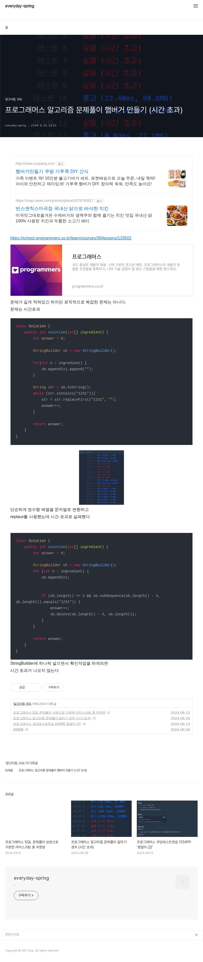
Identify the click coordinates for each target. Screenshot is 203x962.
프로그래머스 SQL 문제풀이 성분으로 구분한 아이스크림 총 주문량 (59, 712)
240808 (18, 729)
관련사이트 (12, 934)
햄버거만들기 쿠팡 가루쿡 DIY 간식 (52, 171)
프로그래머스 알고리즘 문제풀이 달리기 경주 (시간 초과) (52, 718)
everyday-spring (19, 6)
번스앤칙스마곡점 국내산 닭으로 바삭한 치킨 (62, 208)
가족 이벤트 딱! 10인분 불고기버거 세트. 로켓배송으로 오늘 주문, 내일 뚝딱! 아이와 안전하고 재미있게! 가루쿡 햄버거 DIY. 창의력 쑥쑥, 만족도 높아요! (85, 181)
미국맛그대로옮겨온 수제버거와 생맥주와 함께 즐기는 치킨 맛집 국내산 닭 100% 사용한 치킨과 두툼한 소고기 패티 (84, 218)
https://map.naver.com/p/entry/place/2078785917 (55, 201)
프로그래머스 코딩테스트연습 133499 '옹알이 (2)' (47, 724)
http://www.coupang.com (35, 163)
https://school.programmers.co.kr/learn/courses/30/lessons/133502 (70, 238)
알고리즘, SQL (22, 704)
